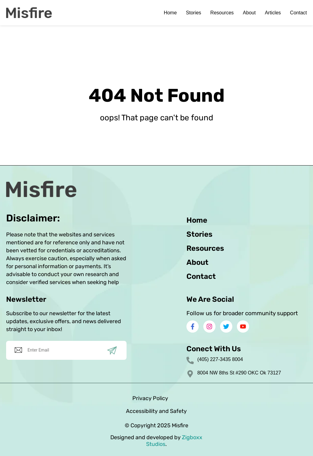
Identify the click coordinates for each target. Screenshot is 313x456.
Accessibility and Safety (156, 411)
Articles (273, 12)
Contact (298, 12)
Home (170, 12)
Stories (193, 12)
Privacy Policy (150, 398)
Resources (222, 12)
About (249, 12)
